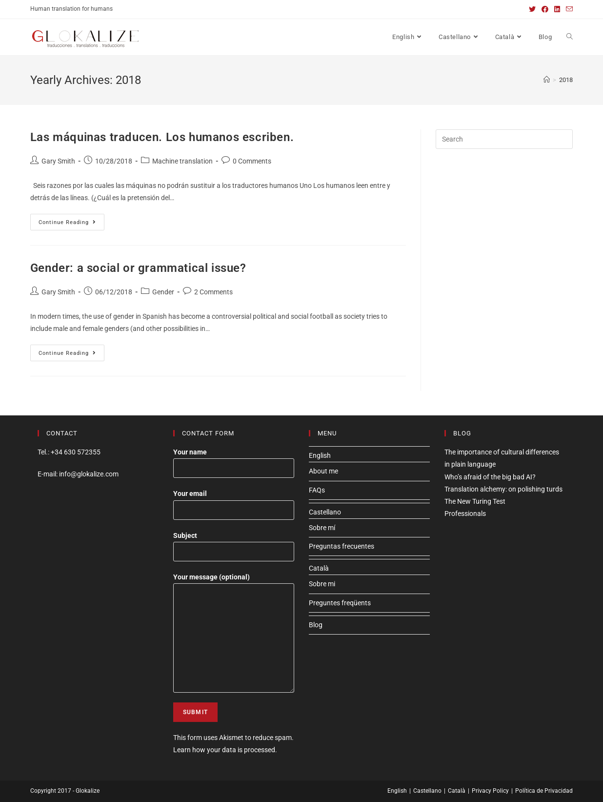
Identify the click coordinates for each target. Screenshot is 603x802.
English (320, 455)
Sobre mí (322, 528)
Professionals (465, 513)
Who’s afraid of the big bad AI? (490, 477)
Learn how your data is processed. (225, 750)
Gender (163, 292)
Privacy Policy (490, 790)
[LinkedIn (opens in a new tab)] (557, 9)
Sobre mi (322, 584)
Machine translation (182, 161)
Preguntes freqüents (340, 603)
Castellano (325, 512)
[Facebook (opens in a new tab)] (545, 9)
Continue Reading (71, 224)
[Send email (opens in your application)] (568, 9)
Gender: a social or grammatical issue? (138, 268)
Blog (315, 625)
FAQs (317, 490)
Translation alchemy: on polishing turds (503, 489)
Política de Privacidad (544, 790)
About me (323, 471)
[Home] (546, 79)
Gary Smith (58, 161)
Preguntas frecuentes (341, 546)
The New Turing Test (474, 501)
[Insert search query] (504, 139)
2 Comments (213, 292)
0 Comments (252, 161)
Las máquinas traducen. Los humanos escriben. (162, 137)
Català (319, 568)
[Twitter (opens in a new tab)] (532, 9)
